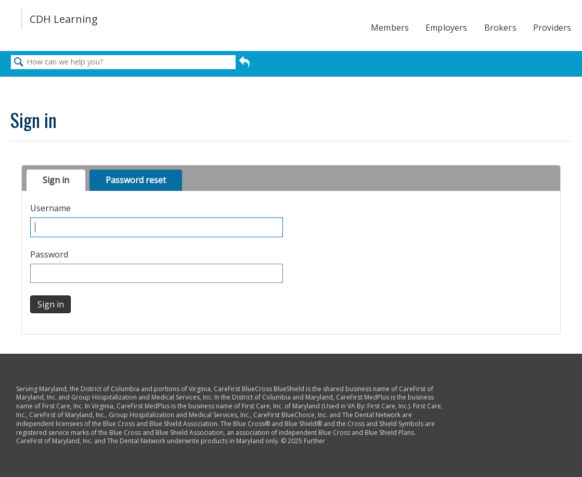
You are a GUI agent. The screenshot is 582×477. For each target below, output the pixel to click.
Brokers (500, 27)
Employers (446, 27)
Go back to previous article (244, 63)
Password (49, 255)
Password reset (136, 180)
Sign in (56, 180)
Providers (552, 27)
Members (390, 27)
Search (19, 62)
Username (50, 208)
